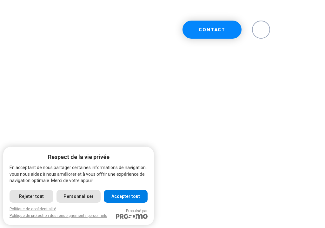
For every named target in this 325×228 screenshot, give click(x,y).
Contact (212, 30)
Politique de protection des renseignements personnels (58, 215)
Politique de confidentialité (33, 209)
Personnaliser (78, 196)
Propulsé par (132, 214)
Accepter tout (125, 196)
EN (261, 30)
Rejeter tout (31, 196)
